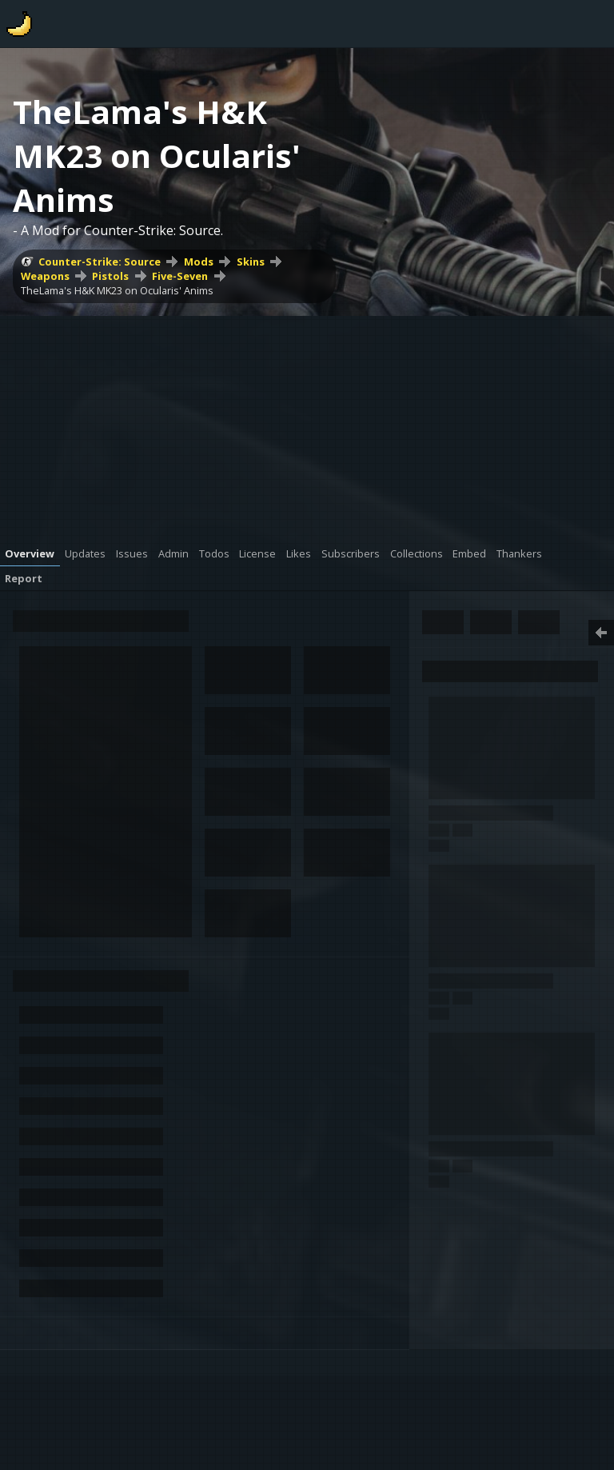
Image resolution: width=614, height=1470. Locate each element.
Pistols (110, 276)
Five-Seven (180, 276)
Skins (251, 261)
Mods (198, 261)
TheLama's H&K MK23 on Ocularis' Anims (117, 290)
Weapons (45, 276)
